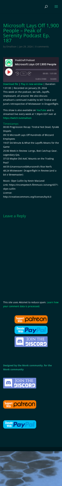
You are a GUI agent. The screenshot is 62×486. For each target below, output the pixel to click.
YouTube (41, 110)
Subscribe (40, 79)
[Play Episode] (8, 72)
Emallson (11, 46)
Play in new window (32, 84)
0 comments (42, 46)
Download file (10, 84)
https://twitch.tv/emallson (17, 118)
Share (53, 79)
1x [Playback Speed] (23, 73)
